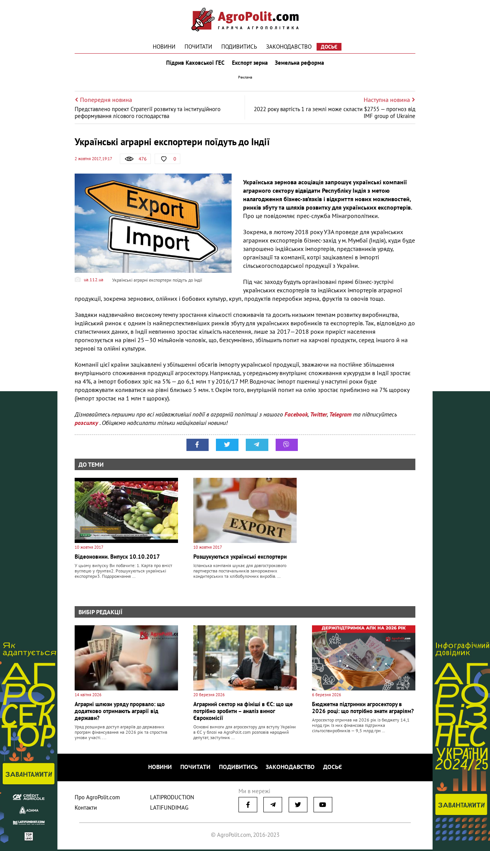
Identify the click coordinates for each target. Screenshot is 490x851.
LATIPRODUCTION (172, 798)
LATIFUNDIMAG (169, 809)
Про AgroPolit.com (97, 798)
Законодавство (289, 46)
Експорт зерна (250, 64)
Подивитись (239, 46)
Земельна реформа (301, 64)
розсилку (87, 426)
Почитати (198, 46)
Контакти (86, 809)
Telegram (340, 417)
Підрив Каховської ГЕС (194, 64)
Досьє (329, 46)
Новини (164, 46)
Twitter (318, 417)
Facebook (296, 417)
